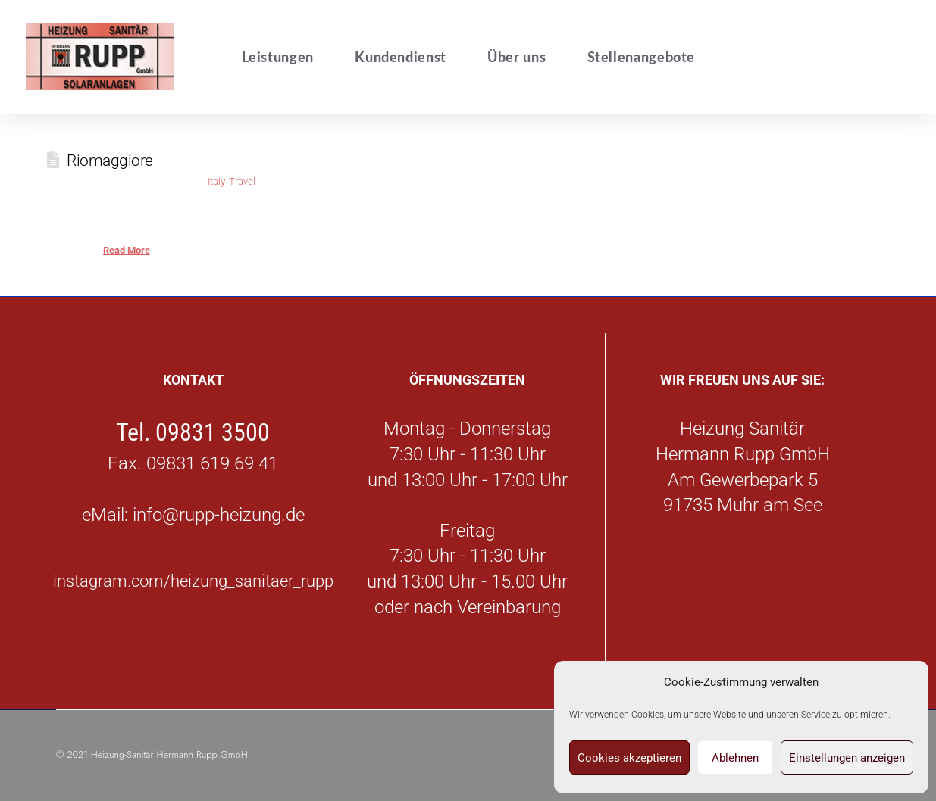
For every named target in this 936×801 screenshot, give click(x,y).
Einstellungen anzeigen (847, 758)
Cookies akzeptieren (629, 758)
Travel (242, 181)
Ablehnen (735, 758)
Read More (126, 250)
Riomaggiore (110, 160)
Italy (216, 181)
